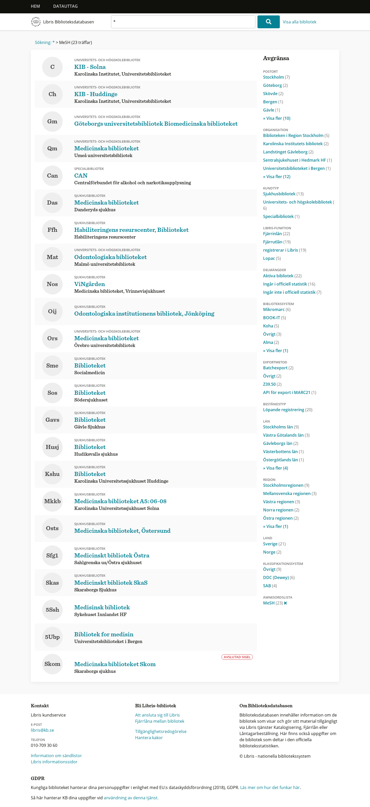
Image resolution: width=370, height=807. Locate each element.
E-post (36, 724)
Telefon (38, 739)
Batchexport (278, 368)
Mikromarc (277, 309)
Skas (52, 583)
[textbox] (183, 21)
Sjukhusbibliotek (283, 194)
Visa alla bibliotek (299, 22)
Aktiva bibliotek (282, 276)
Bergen (273, 102)
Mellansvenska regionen (290, 493)
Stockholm (276, 77)
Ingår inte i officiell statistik (292, 292)
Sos (52, 393)
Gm (52, 121)
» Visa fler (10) (276, 118)
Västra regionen (281, 502)
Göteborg (275, 85)
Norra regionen (281, 510)
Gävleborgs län (280, 443)
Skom (52, 664)
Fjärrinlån (276, 233)
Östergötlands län (283, 460)
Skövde (273, 93)
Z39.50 (272, 384)
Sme (52, 366)
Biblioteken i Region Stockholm (296, 135)
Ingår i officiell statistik (289, 284)
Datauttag (65, 6)
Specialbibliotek (281, 216)
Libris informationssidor (54, 762)
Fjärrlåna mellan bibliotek (159, 721)
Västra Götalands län (286, 435)
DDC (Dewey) (279, 577)
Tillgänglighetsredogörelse (161, 731)
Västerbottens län (283, 451)
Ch (52, 94)
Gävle (271, 110)
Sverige (274, 544)
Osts (52, 528)
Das (52, 203)
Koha (271, 326)
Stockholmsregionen (286, 485)
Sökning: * (45, 42)
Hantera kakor (149, 737)
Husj (52, 447)
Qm (52, 148)
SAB (270, 586)
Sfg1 (52, 556)
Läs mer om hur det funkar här (270, 787)
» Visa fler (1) (275, 350)
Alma (271, 342)
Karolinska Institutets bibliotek (296, 143)
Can (52, 176)
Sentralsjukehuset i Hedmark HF (297, 160)
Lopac (272, 258)
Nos (52, 284)
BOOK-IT (274, 317)
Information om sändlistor (56, 755)
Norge (272, 552)
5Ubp (52, 637)
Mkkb (52, 501)
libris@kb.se (42, 730)
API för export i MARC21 (289, 392)
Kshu (52, 474)
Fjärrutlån (277, 242)
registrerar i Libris (284, 250)
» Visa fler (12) (276, 176)
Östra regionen (281, 518)
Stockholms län (281, 427)
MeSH (275, 603)
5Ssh (52, 610)
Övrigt (272, 334)
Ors (52, 338)
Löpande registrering (287, 409)
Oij (52, 311)
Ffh (52, 230)
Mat (52, 257)
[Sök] (268, 21)
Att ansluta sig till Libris (157, 715)
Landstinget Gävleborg (288, 152)
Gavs (52, 420)
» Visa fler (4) (275, 468)
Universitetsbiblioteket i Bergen (297, 168)
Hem (35, 6)
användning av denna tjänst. (131, 798)
